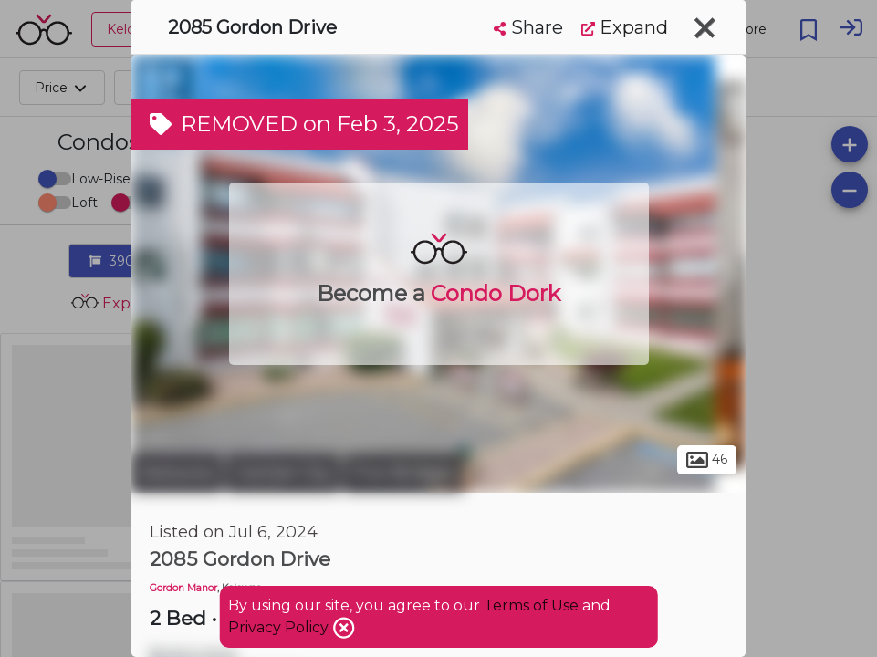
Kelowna (177, 473)
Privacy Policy (280, 627)
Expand (624, 27)
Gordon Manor (183, 588)
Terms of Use (531, 605)
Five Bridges (403, 473)
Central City (282, 473)
